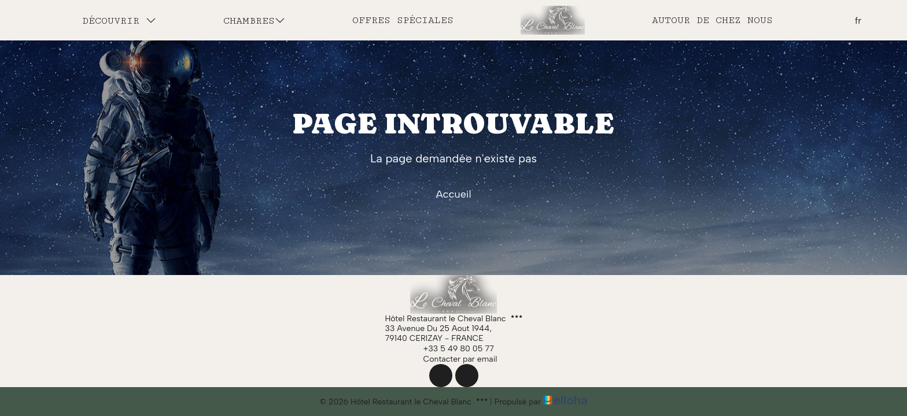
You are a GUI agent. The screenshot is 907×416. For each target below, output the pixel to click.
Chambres (254, 20)
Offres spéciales (403, 20)
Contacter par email (453, 359)
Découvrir (119, 20)
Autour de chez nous (712, 20)
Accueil (453, 194)
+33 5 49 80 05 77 (452, 348)
